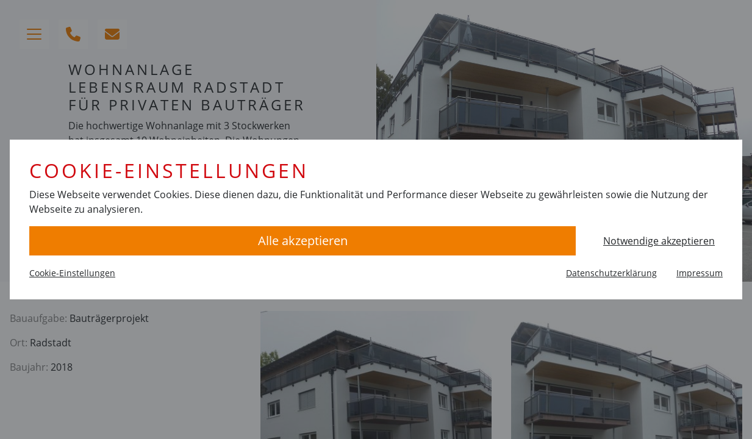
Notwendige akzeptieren (659, 241)
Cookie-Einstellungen (72, 273)
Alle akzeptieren (303, 240)
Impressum (699, 273)
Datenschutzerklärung (611, 273)
